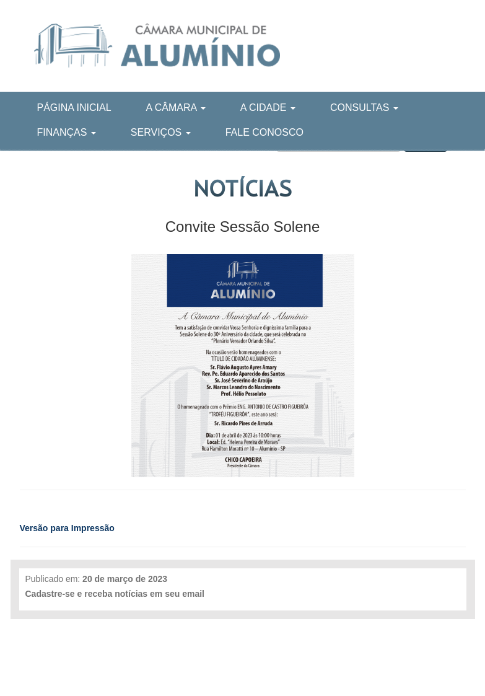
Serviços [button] (161, 132)
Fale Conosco (264, 132)
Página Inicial (74, 107)
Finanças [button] (66, 132)
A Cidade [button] (267, 107)
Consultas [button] (364, 107)
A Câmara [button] (176, 107)
